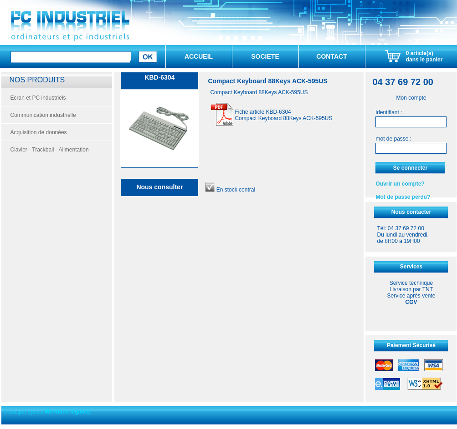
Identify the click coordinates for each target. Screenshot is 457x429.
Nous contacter (411, 212)
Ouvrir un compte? (399, 184)
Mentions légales (67, 412)
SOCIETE (265, 56)
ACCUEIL (199, 56)
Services (411, 266)
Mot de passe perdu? (402, 197)
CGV (411, 302)
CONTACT (331, 56)
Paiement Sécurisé (411, 345)
